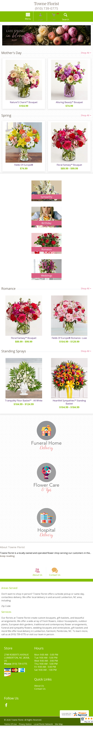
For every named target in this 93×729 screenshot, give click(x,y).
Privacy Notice (27, 727)
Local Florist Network (46, 727)
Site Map (63, 727)
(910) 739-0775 (46, 8)
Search (61, 19)
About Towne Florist (12, 547)
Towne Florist (46, 3)
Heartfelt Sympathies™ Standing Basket (69, 402)
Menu (32, 18)
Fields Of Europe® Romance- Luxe (69, 337)
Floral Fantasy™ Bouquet (69, 164)
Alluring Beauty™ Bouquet (69, 102)
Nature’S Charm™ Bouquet (23, 102)
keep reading (7, 556)
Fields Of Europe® (23, 164)
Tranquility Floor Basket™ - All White (23, 400)
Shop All (86, 52)
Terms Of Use (11, 727)
